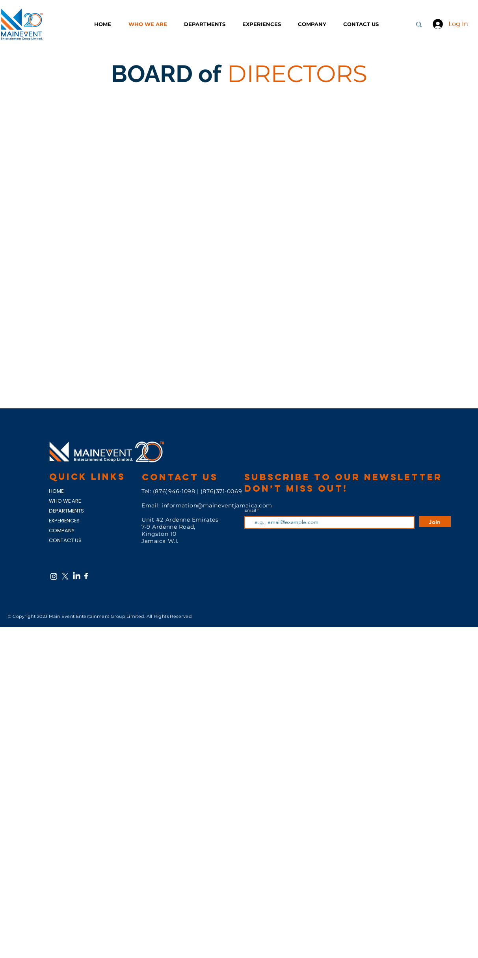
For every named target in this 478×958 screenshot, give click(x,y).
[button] (207, 24)
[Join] (435, 521)
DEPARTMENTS (66, 511)
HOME (56, 491)
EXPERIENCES (64, 520)
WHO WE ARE (65, 501)
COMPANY (61, 530)
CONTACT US (65, 540)
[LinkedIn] (76, 576)
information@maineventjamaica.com (217, 505)
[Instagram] (53, 576)
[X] (65, 576)
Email (250, 511)
